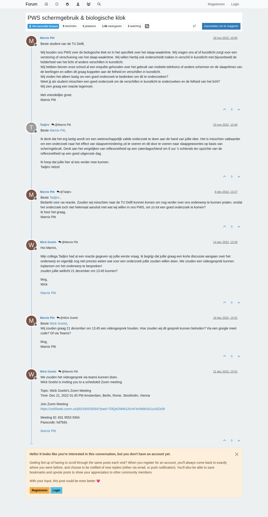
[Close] (236, 454)
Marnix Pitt (47, 38)
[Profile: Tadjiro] (54, 197)
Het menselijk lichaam (43, 26)
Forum (31, 4)
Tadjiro (44, 124)
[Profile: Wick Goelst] (58, 323)
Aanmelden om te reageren (221, 26)
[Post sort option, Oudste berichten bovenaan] (194, 26)
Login (56, 490)
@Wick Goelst (67, 318)
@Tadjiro (64, 192)
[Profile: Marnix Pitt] (57, 130)
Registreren (39, 490)
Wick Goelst (48, 242)
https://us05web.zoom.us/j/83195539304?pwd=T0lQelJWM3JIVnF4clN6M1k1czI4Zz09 (103, 409)
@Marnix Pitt (61, 124)
